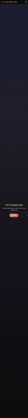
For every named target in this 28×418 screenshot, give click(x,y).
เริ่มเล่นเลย (14, 215)
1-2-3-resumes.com (9, 2)
